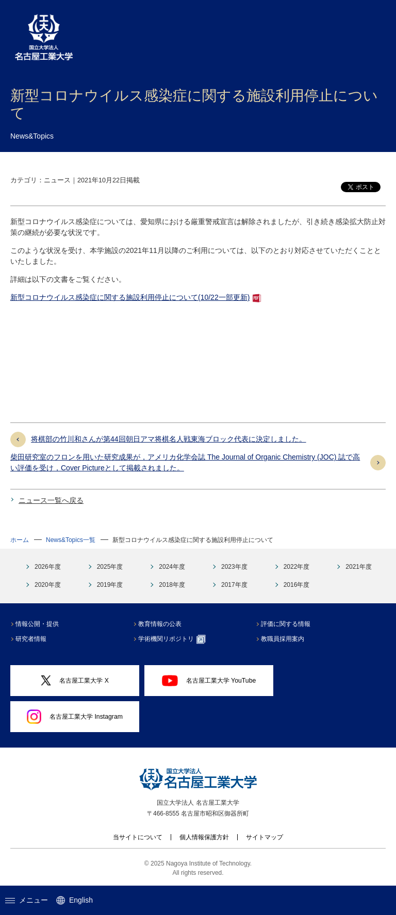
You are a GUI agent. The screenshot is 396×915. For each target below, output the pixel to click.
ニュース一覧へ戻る (51, 500)
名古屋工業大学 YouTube (209, 680)
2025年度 (110, 566)
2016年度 (297, 584)
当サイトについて (137, 837)
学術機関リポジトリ (173, 639)
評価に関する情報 (286, 624)
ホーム (19, 540)
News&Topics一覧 (70, 540)
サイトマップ (264, 837)
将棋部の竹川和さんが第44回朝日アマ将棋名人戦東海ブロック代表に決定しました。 (168, 439)
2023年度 (234, 566)
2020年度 (48, 584)
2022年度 (297, 566)
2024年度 (172, 566)
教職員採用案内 (283, 638)
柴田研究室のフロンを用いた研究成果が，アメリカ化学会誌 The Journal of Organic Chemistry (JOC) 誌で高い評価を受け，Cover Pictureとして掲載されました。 (185, 462)
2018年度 (172, 584)
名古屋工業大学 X (75, 680)
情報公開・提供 (38, 624)
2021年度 (358, 566)
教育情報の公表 (161, 624)
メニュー (26, 900)
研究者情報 (31, 638)
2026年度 (48, 566)
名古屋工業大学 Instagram (75, 716)
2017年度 (234, 584)
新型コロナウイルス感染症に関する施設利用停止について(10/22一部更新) (130, 297)
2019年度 (110, 584)
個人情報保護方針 (204, 837)
